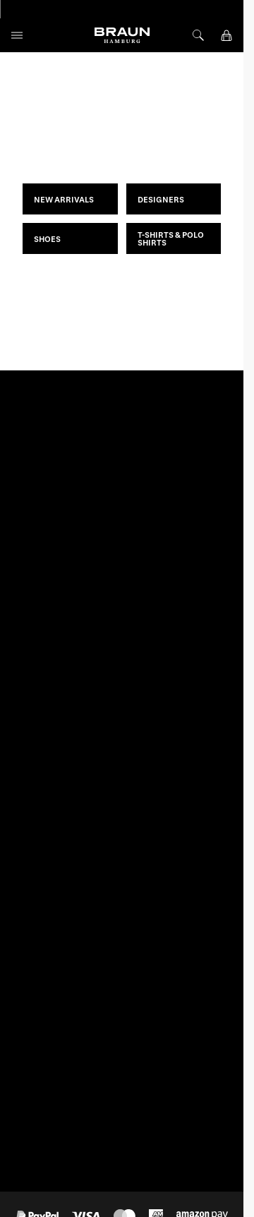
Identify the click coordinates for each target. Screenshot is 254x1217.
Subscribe (192, 447)
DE (34, 737)
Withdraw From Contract (62, 1016)
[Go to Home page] (122, 35)
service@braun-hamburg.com (70, 849)
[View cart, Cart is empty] (226, 35)
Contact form (37, 871)
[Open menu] (17, 35)
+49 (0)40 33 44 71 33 (54, 834)
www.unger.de (178, 1051)
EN (53, 737)
